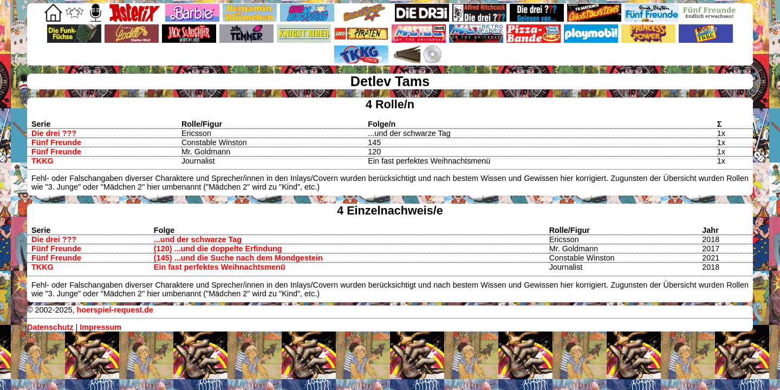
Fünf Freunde (56, 142)
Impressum (100, 327)
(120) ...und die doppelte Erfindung (218, 248)
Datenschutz (50, 327)
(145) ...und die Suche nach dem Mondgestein (238, 257)
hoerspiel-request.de (114, 310)
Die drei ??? (53, 133)
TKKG (42, 161)
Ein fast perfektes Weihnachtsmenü (219, 267)
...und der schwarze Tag (198, 239)
